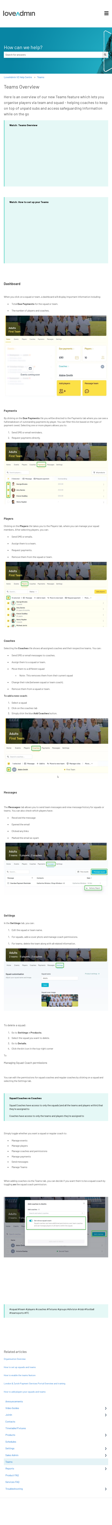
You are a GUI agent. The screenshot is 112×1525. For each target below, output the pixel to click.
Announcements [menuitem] (14, 1401)
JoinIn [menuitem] (8, 1414)
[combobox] (53, 55)
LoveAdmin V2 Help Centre (18, 77)
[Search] (105, 55)
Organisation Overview (15, 1359)
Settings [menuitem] (9, 1448)
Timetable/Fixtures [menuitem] (15, 1428)
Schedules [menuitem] (10, 1441)
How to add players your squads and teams (25, 1391)
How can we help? (23, 47)
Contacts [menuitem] (10, 1421)
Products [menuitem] (10, 1434)
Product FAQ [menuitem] (12, 1475)
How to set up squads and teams (20, 1367)
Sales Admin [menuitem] (11, 1455)
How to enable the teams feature (19, 1375)
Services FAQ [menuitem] (12, 1481)
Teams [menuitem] (9, 1461)
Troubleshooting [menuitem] (14, 1488)
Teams (40, 77)
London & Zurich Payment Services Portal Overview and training (34, 1383)
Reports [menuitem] (9, 1468)
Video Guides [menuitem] (12, 1407)
